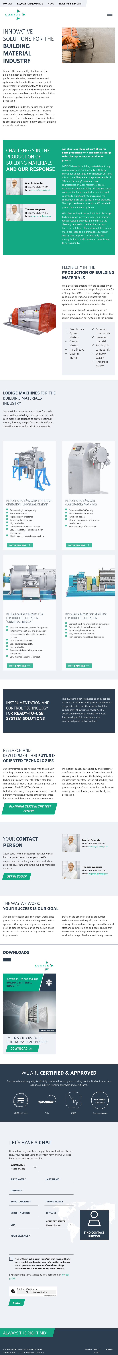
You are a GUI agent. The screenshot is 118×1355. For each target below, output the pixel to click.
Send (16, 1302)
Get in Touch (16, 876)
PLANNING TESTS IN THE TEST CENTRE (30, 808)
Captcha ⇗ (50, 1295)
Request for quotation (30, 3)
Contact (7, 3)
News (51, 3)
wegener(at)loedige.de (41, 215)
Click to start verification (36, 1292)
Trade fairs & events (70, 3)
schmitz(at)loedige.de (41, 189)
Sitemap (109, 1349)
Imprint (88, 1349)
